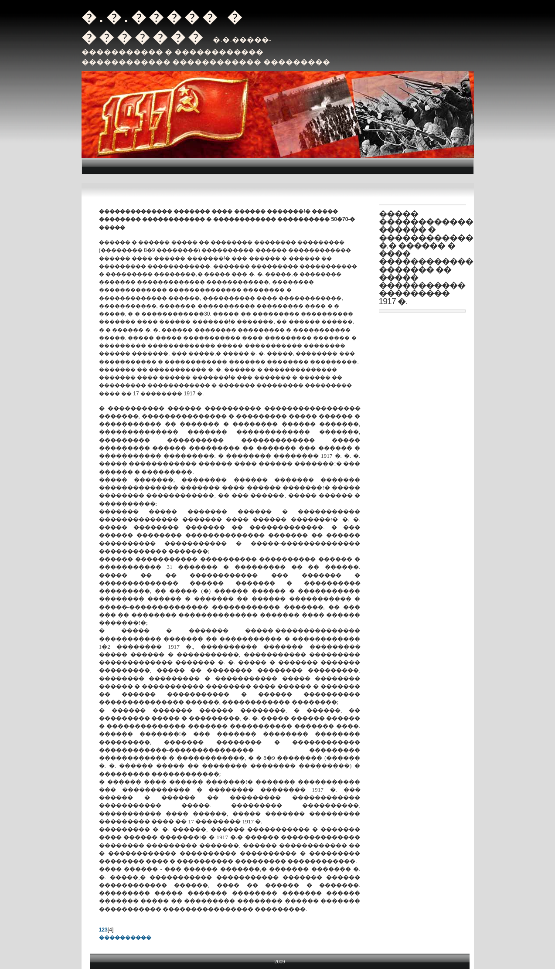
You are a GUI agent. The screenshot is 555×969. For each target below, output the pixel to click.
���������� (125, 938)
